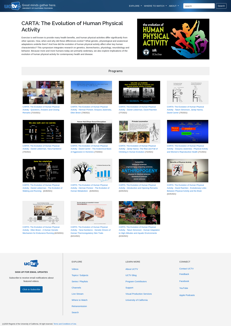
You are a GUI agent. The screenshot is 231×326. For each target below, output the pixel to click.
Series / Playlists (80, 281)
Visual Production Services (139, 294)
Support (129, 287)
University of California (137, 300)
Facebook (184, 281)
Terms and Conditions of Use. (65, 324)
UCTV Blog (131, 275)
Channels (76, 287)
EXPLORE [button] (134, 6)
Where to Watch (80, 300)
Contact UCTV (186, 268)
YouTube (183, 288)
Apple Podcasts (187, 295)
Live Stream (78, 294)
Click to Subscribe (31, 289)
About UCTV (132, 269)
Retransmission (79, 306)
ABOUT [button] (173, 6)
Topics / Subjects (80, 275)
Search (221, 6)
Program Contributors (136, 281)
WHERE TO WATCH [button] (154, 6)
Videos (75, 269)
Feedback (184, 274)
